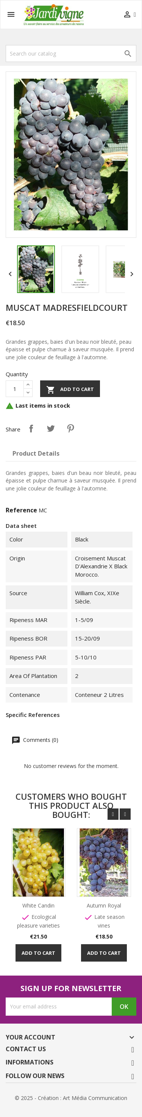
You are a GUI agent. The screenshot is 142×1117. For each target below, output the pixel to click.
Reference (21, 510)
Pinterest (70, 428)
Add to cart (70, 389)
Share (31, 428)
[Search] (71, 53)
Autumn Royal (104, 905)
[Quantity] (15, 388)
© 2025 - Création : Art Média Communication (71, 1097)
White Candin (39, 905)
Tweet (50, 428)
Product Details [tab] (35, 453)
